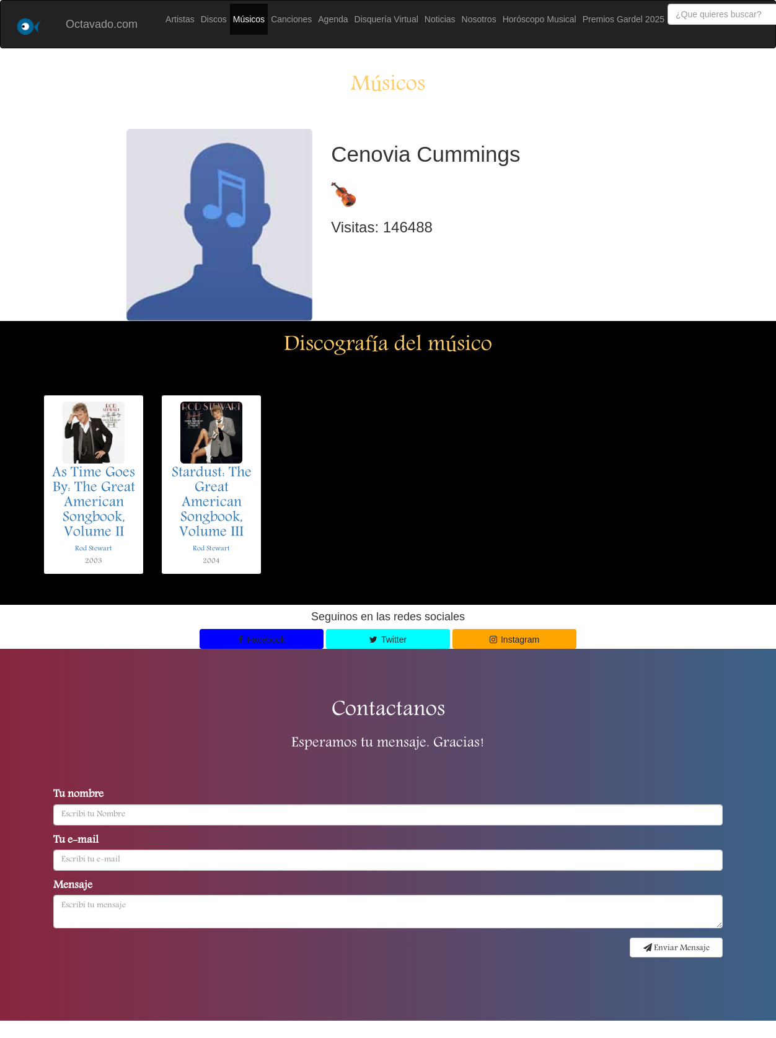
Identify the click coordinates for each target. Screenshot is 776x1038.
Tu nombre (78, 795)
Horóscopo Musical (539, 19)
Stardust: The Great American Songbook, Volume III (212, 503)
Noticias (440, 19)
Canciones (291, 19)
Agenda (333, 19)
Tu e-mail (76, 841)
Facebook (261, 639)
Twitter (388, 639)
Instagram (515, 639)
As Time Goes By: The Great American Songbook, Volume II (93, 503)
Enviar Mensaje (676, 948)
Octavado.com (102, 24)
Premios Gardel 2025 (623, 19)
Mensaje (72, 886)
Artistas (180, 19)
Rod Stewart (93, 548)
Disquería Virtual (386, 19)
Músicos (249, 19)
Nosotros (479, 19)
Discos (214, 19)
